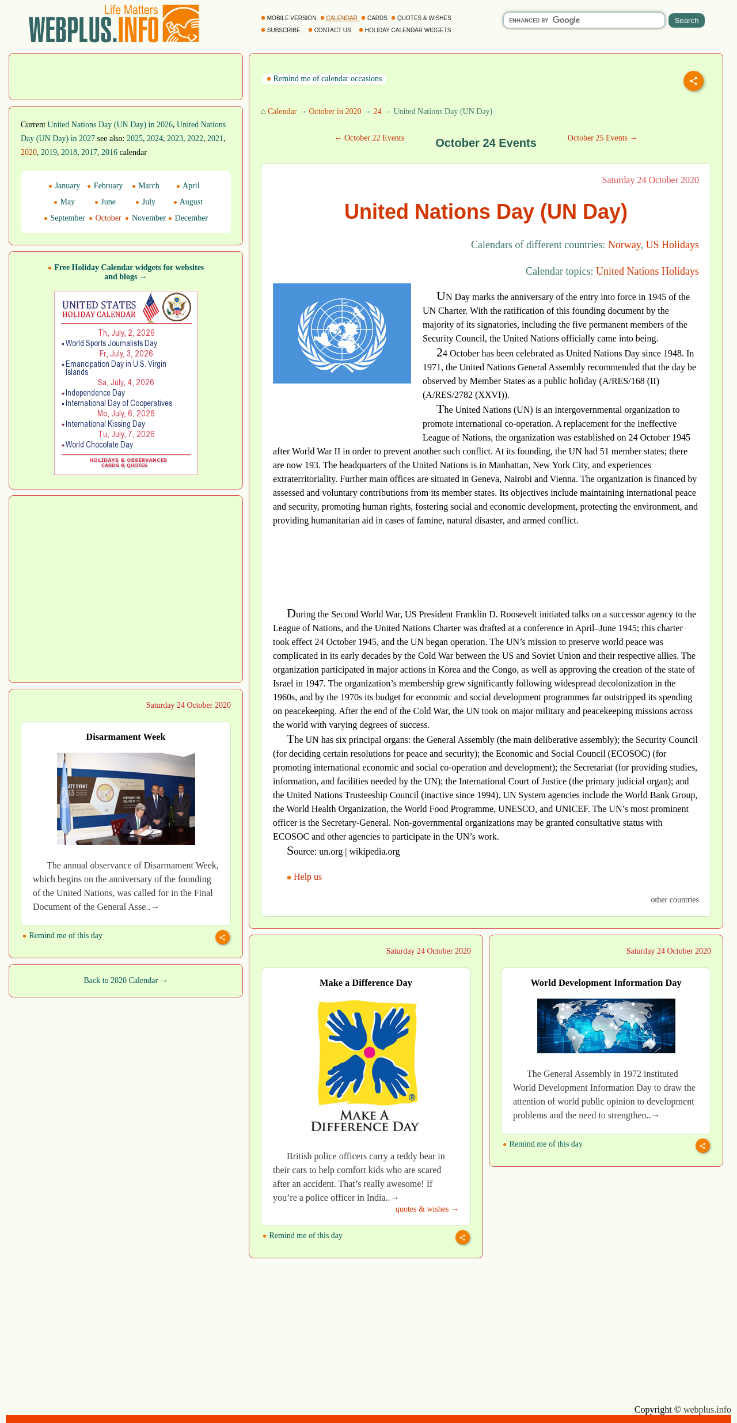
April (187, 185)
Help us (305, 877)
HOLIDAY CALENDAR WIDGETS (406, 30)
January (64, 185)
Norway (624, 245)
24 (377, 111)
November (145, 218)
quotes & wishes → (427, 1209)
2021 (215, 138)
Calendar (282, 111)
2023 (175, 138)
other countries (675, 899)
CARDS (375, 18)
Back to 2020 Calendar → (125, 980)
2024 (155, 138)
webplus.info (707, 1409)
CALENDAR (339, 18)
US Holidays (672, 245)
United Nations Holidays (647, 271)
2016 (109, 152)
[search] (584, 20)
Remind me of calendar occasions (324, 78)
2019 (49, 152)
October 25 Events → (603, 138)
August (188, 202)
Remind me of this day (62, 935)
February (105, 185)
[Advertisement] (126, 75)
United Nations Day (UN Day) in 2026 (110, 124)
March (145, 185)
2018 (69, 152)
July (145, 202)
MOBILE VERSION (289, 18)
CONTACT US (330, 30)
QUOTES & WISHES (422, 18)
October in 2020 (335, 111)
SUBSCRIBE (281, 30)
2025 (135, 138)
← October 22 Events (369, 138)
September (64, 218)
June (105, 202)
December (188, 218)
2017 (89, 152)
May (64, 202)
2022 (195, 138)
